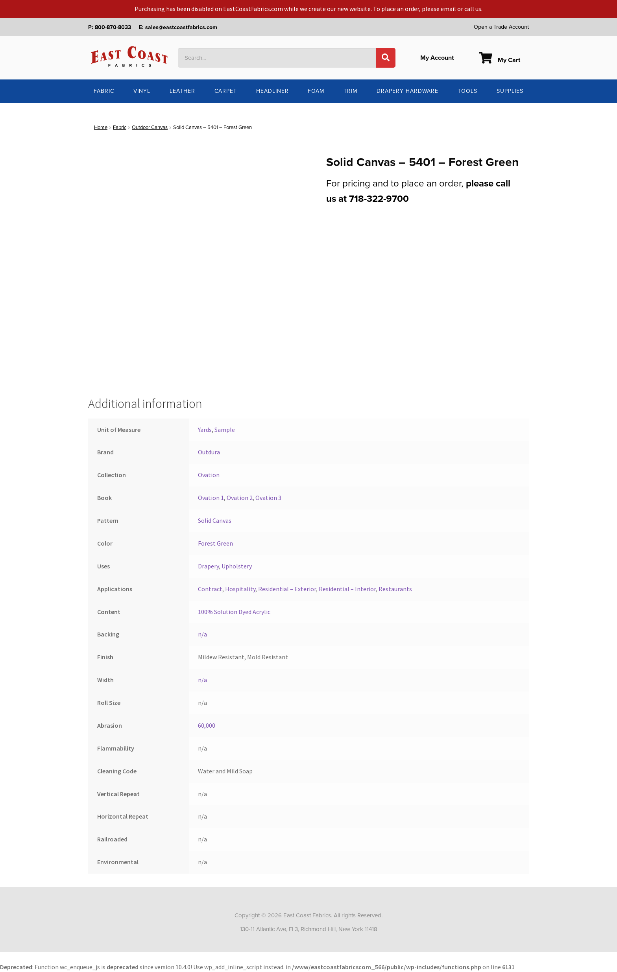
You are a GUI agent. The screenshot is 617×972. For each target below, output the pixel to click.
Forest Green (215, 543)
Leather (182, 91)
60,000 (206, 725)
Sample (224, 429)
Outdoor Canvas (150, 127)
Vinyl (141, 91)
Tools (467, 91)
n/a (202, 634)
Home (100, 127)
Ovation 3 (268, 498)
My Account (437, 58)
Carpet (225, 91)
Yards (205, 429)
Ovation (209, 475)
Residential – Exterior (287, 589)
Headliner (272, 91)
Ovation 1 (211, 498)
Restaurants (395, 589)
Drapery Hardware (407, 91)
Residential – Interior (347, 589)
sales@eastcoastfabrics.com (181, 27)
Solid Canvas (214, 520)
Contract (210, 589)
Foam (316, 91)
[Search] (385, 58)
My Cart (499, 60)
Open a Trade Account (501, 27)
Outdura (209, 452)
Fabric (104, 91)
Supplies (510, 91)
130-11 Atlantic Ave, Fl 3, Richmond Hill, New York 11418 (308, 929)
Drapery (208, 566)
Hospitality (240, 589)
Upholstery (237, 566)
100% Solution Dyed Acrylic (234, 612)
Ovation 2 (240, 498)
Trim (350, 91)
